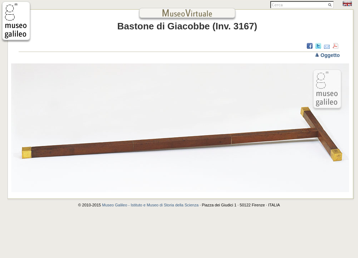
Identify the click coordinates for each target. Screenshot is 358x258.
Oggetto (330, 55)
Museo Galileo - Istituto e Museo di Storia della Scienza (150, 205)
